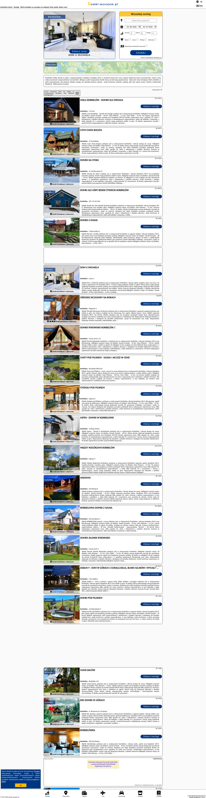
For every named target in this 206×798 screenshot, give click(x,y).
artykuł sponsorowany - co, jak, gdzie (152, 785)
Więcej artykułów (48, 759)
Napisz (203, 797)
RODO (4, 782)
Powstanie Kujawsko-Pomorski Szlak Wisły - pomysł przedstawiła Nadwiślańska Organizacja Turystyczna (103, 764)
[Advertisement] (103, 646)
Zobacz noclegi (151, 106)
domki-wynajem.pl (103, 4)
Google (36, 771)
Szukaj (141, 52)
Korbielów (49, 102)
